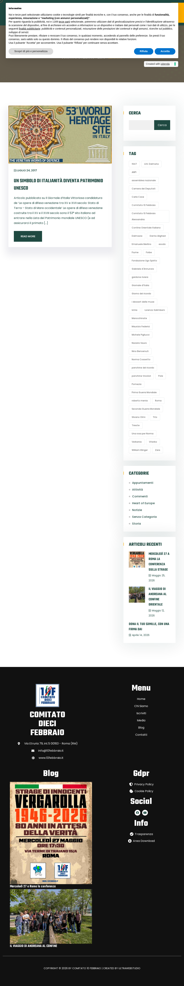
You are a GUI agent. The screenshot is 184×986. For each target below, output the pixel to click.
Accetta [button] (165, 51)
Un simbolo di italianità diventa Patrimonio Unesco (59, 184)
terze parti (64, 21)
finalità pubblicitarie (29, 28)
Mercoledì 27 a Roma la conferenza (33, 886)
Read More (28, 236)
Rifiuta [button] (144, 51)
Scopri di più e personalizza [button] (30, 51)
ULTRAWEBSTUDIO (129, 968)
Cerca (135, 113)
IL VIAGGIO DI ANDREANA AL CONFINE (33, 946)
